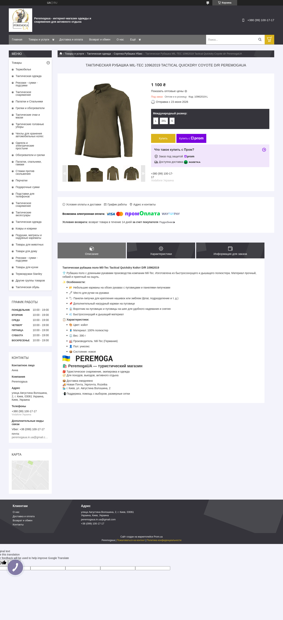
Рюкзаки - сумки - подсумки (27, 84)
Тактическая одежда (99, 53)
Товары (17, 62)
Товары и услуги (38, 39)
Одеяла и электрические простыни (25, 145)
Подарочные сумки (28, 187)
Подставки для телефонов (25, 195)
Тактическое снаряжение (23, 93)
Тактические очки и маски (28, 116)
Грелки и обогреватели (30, 108)
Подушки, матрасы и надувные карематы (29, 236)
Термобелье (23, 69)
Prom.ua (158, 536)
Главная (17, 39)
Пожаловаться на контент (131, 540)
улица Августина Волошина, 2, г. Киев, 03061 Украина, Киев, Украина (107, 514)
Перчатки (21, 180)
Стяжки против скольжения (25, 172)
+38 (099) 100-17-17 (92, 523)
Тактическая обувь (27, 287)
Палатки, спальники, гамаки (29, 163)
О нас (120, 39)
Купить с (191, 138)
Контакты (18, 524)
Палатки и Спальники (29, 101)
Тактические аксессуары (23, 214)
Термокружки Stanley (29, 273)
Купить (163, 138)
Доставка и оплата (71, 39)
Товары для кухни (27, 267)
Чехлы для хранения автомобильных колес (30, 135)
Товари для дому (26, 251)
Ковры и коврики (26, 228)
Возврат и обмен (99, 39)
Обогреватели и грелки (30, 155)
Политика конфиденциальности (164, 540)
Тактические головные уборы (30, 125)
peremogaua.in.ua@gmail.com (98, 519)
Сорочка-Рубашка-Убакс (128, 53)
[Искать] (260, 39)
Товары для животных (30, 244)
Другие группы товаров (30, 280)
